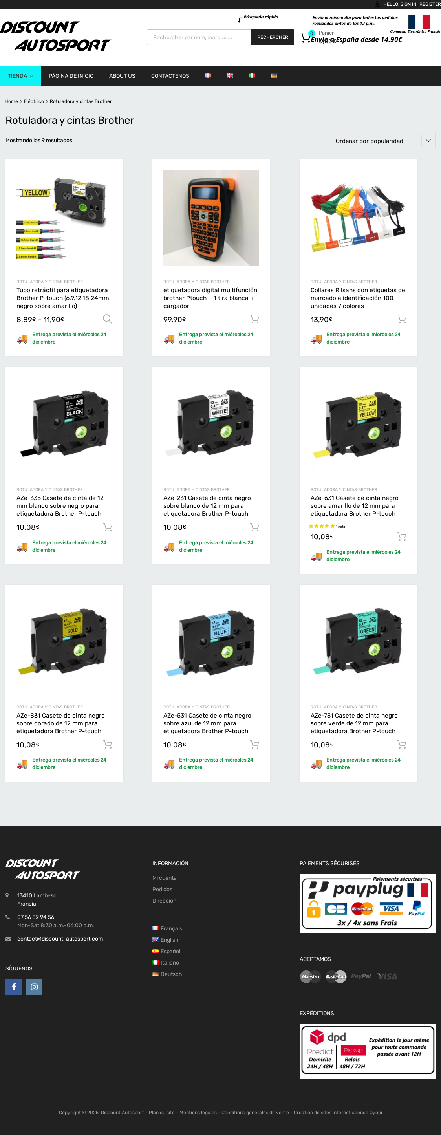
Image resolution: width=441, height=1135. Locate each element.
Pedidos (162, 889)
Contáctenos (170, 76)
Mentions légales (198, 1112)
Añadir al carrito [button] (254, 319)
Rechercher (272, 37)
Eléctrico (34, 101)
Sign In (408, 4)
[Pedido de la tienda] (383, 140)
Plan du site (162, 1112)
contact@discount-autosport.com (60, 938)
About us (122, 76)
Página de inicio (71, 76)
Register (430, 4)
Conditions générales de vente (255, 1112)
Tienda (20, 76)
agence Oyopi (367, 1112)
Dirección (164, 900)
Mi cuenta (164, 878)
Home (11, 101)
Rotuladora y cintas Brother (49, 281)
